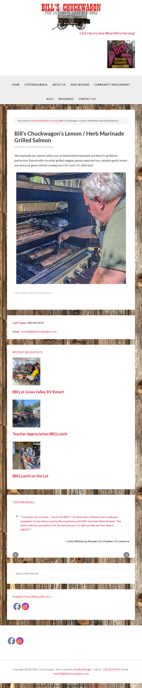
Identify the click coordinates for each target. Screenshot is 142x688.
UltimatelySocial (96, 685)
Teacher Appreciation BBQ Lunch (40, 434)
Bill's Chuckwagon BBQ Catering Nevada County (71, 17)
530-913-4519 (111, 669)
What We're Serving (40, 293)
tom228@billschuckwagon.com (39, 331)
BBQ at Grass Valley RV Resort (38, 392)
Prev (15, 555)
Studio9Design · (83, 669)
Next (126, 555)
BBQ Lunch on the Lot (30, 476)
